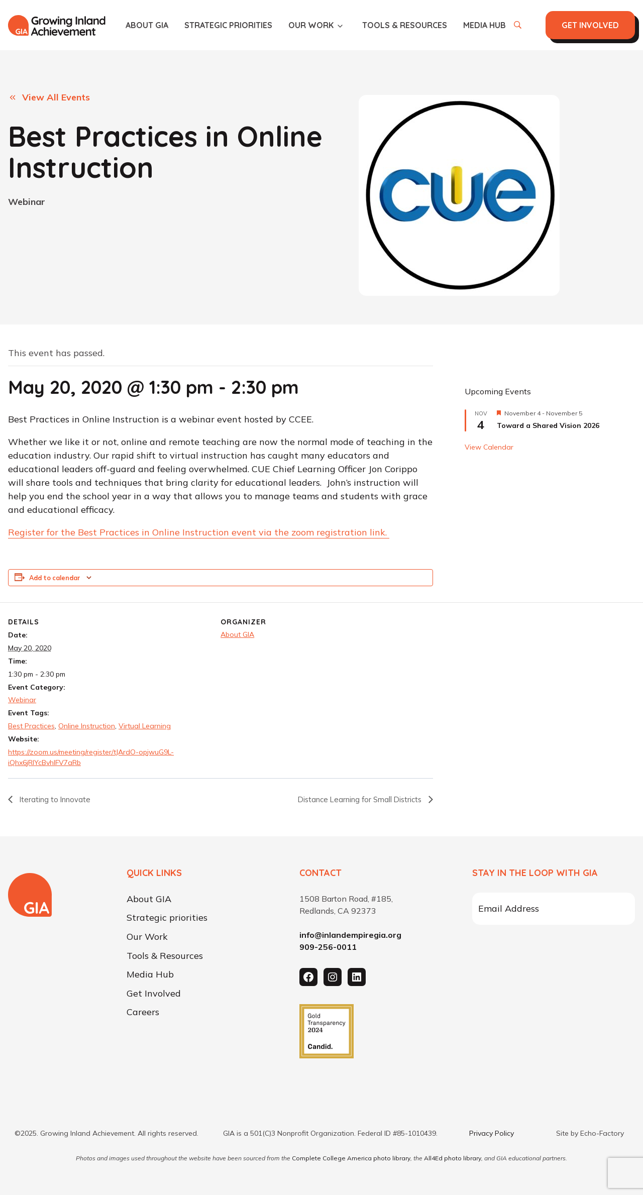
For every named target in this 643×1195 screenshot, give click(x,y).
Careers (143, 1012)
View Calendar (489, 447)
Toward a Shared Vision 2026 (548, 425)
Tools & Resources (404, 25)
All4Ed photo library (452, 1158)
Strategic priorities (228, 25)
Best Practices (31, 726)
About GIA (147, 25)
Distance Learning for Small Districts (354, 800)
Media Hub (484, 25)
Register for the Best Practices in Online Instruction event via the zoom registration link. (198, 533)
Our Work (311, 25)
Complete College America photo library (351, 1158)
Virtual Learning (145, 726)
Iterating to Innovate (56, 800)
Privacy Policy (491, 1133)
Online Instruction (86, 726)
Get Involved (154, 993)
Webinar (26, 201)
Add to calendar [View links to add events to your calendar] (54, 579)
